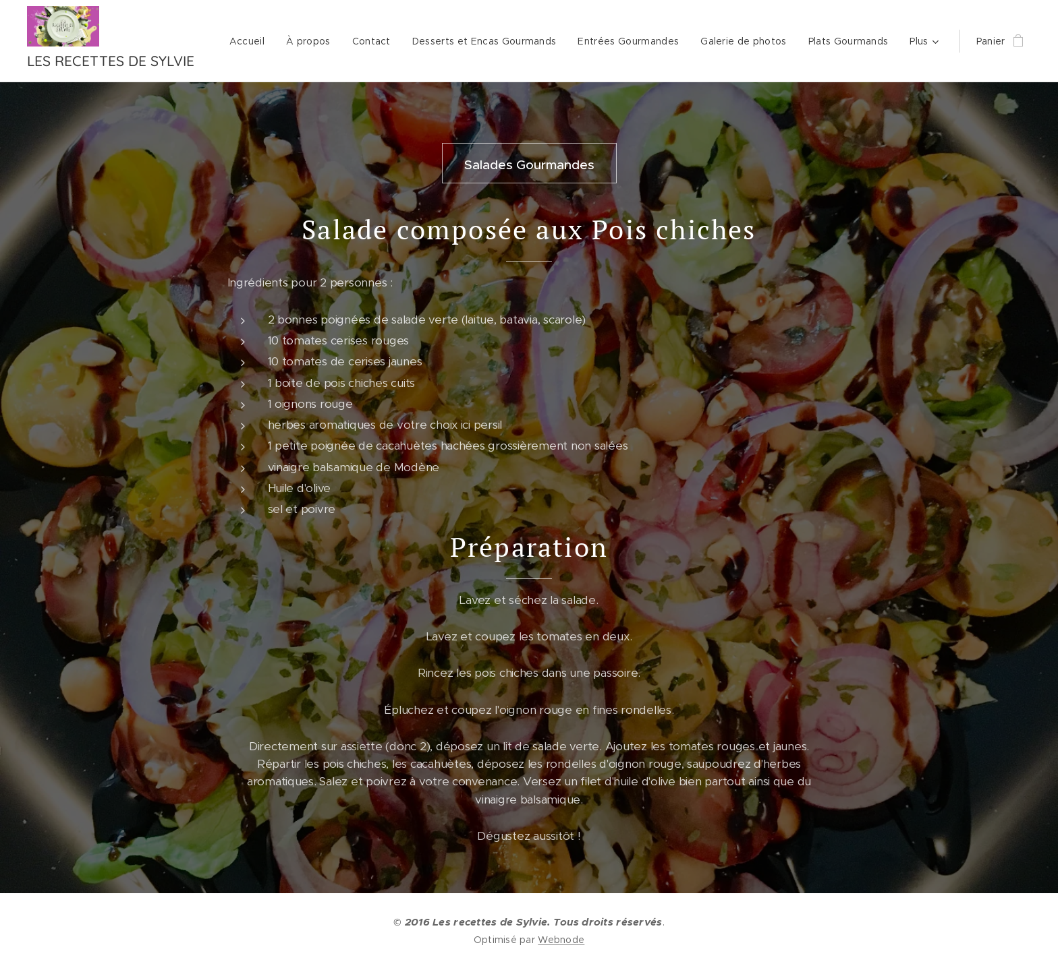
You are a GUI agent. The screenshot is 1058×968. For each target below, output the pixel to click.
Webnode (561, 940)
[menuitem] (250, 41)
